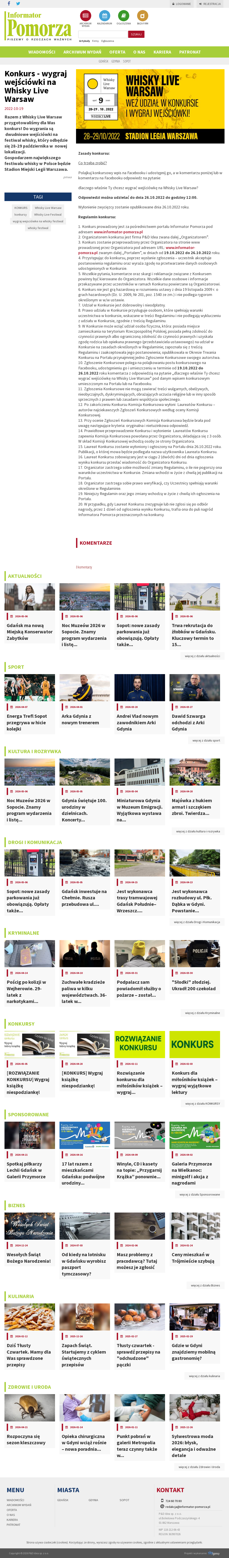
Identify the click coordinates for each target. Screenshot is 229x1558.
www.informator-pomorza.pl (118, 231)
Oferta (117, 52)
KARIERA (162, 52)
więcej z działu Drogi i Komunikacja (197, 922)
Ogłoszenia (107, 41)
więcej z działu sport (206, 740)
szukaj (136, 34)
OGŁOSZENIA (124, 17)
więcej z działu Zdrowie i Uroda (199, 1467)
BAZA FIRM (142, 17)
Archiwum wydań (82, 52)
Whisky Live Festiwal (47, 214)
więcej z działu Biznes (205, 1285)
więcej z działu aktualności (202, 656)
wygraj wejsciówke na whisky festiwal (38, 221)
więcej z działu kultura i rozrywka (198, 831)
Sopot (127, 61)
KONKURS (21, 208)
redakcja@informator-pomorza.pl (187, 1507)
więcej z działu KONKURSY (202, 1104)
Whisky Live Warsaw (48, 208)
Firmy (95, 41)
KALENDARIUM (104, 17)
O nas (139, 52)
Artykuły (84, 41)
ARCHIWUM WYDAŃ (85, 18)
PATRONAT (190, 52)
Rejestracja (210, 4)
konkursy (21, 214)
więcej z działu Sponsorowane (200, 1194)
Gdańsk (103, 61)
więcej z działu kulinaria (204, 1376)
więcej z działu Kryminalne (202, 1013)
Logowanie (181, 4)
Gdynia (115, 61)
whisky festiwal (38, 228)
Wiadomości (41, 52)
